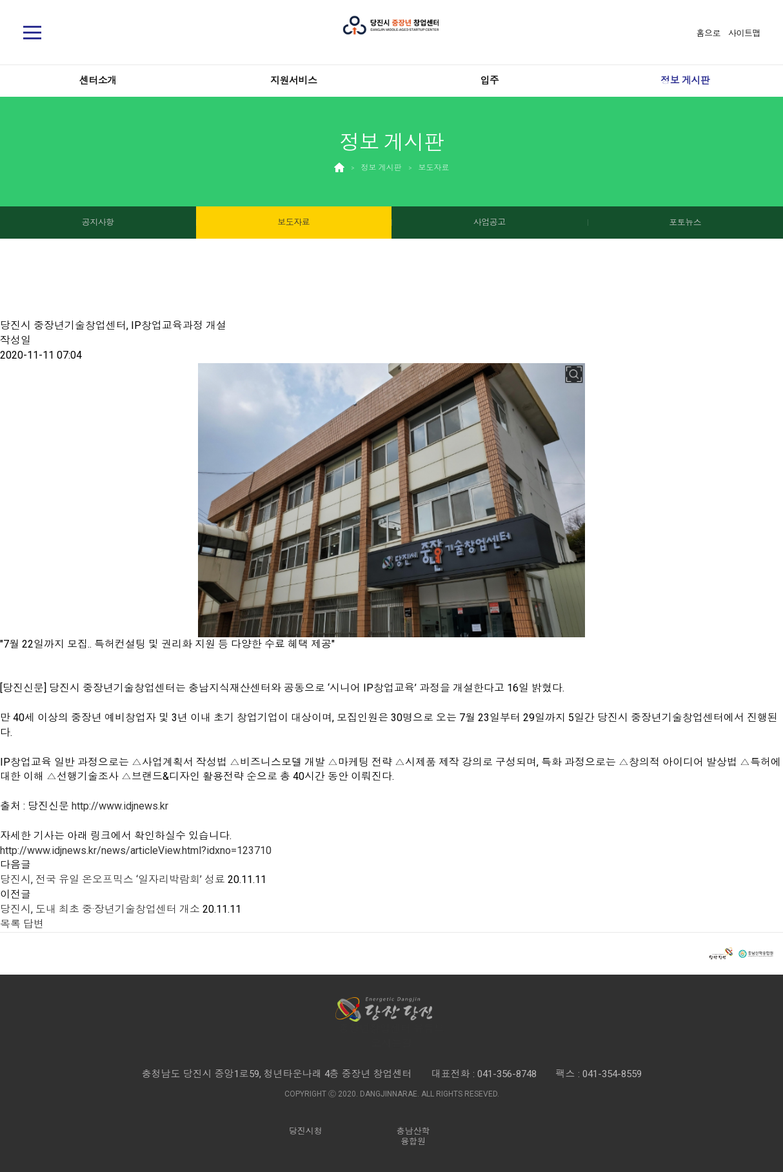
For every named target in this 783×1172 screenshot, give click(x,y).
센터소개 (98, 80)
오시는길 (391, 1043)
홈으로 (709, 33)
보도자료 (434, 167)
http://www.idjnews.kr (120, 806)
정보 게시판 (684, 80)
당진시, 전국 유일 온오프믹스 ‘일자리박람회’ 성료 (112, 879)
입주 (489, 80)
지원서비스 (293, 80)
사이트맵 (744, 33)
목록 (10, 924)
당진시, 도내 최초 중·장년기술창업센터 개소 (100, 909)
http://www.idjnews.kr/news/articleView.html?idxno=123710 (136, 850)
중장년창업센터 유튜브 (391, 1028)
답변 (33, 924)
